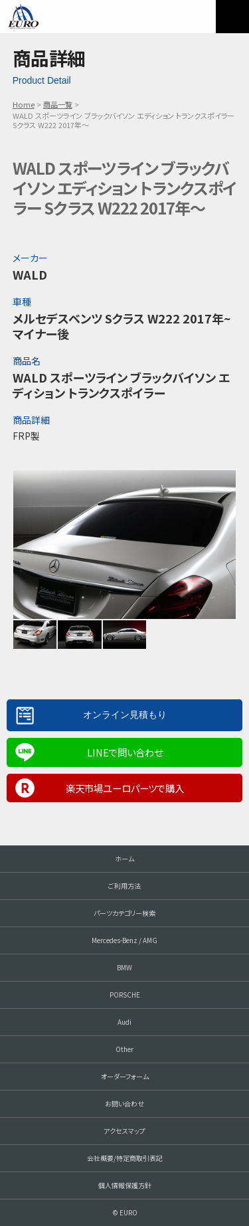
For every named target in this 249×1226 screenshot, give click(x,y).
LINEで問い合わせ (125, 752)
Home (24, 104)
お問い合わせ (124, 1103)
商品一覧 (57, 104)
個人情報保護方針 (124, 1185)
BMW (124, 967)
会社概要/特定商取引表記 (125, 1158)
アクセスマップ (124, 1131)
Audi (124, 1022)
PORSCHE (125, 995)
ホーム (124, 858)
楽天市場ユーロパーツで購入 (125, 788)
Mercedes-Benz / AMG (124, 940)
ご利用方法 (124, 886)
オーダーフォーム (125, 1076)
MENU (232, 16)
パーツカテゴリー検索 (124, 913)
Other (124, 1049)
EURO (23, 16)
